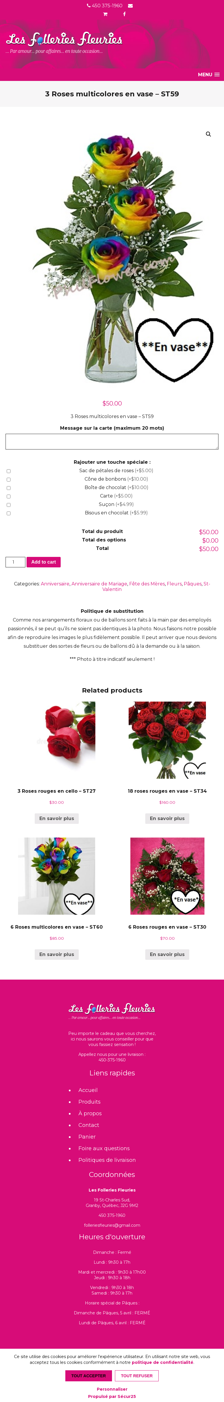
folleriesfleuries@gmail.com (112, 1225)
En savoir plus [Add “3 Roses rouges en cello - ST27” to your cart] (56, 818)
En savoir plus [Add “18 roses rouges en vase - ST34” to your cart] (167, 818)
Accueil (88, 1090)
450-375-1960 (112, 1060)
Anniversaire (55, 584)
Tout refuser (137, 1375)
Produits (89, 1102)
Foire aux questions (104, 1148)
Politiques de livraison (107, 1160)
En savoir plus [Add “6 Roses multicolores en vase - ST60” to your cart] (56, 954)
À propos (90, 1113)
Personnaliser (112, 1389)
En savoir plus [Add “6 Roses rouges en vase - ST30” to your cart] (167, 954)
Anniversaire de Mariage (99, 584)
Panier (87, 1137)
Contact (88, 1125)
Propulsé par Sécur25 (112, 1396)
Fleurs (174, 584)
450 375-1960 (105, 5)
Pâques (193, 584)
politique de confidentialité (162, 1362)
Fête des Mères (147, 584)
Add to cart (43, 562)
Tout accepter (88, 1375)
